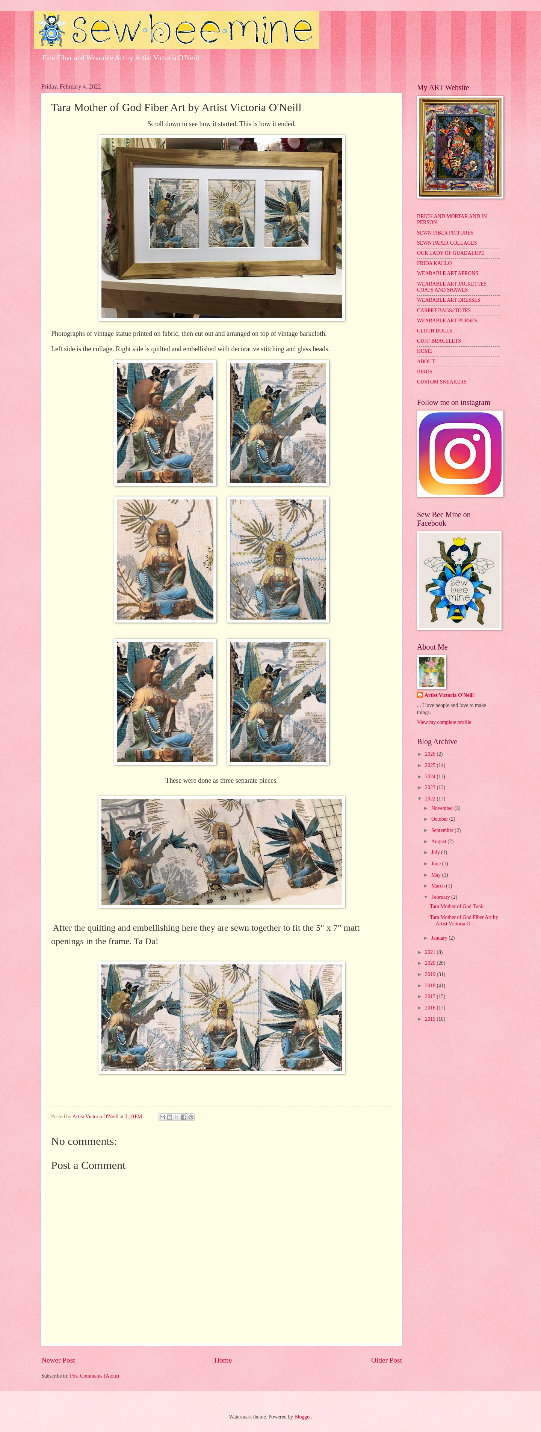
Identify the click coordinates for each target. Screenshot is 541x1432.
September (443, 830)
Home (223, 1360)
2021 (431, 952)
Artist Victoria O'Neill (449, 695)
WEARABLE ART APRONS (447, 273)
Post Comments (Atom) (94, 1376)
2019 (431, 974)
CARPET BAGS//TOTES (444, 310)
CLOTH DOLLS (434, 331)
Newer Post (58, 1360)
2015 (431, 1019)
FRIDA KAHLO (434, 263)
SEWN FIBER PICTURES (445, 233)
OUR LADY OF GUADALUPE (450, 253)
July (436, 852)
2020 (431, 963)
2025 (431, 765)
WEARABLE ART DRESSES (448, 300)
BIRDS (424, 372)
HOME (424, 351)
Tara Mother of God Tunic (457, 906)
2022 (431, 799)
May (436, 875)
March (438, 886)
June (436, 863)
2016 (431, 1008)
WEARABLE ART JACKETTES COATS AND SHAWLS (452, 287)
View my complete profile (444, 722)
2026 (431, 754)
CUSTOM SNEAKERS (442, 382)
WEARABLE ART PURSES (447, 320)
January (440, 938)
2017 (431, 996)
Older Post (386, 1360)
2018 (431, 985)
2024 (431, 776)
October (440, 819)
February (441, 897)
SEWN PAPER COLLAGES (447, 243)
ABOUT (426, 361)
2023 (431, 787)
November (443, 808)
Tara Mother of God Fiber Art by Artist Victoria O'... (464, 921)
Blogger (302, 1417)
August (439, 841)
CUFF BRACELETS (439, 341)
